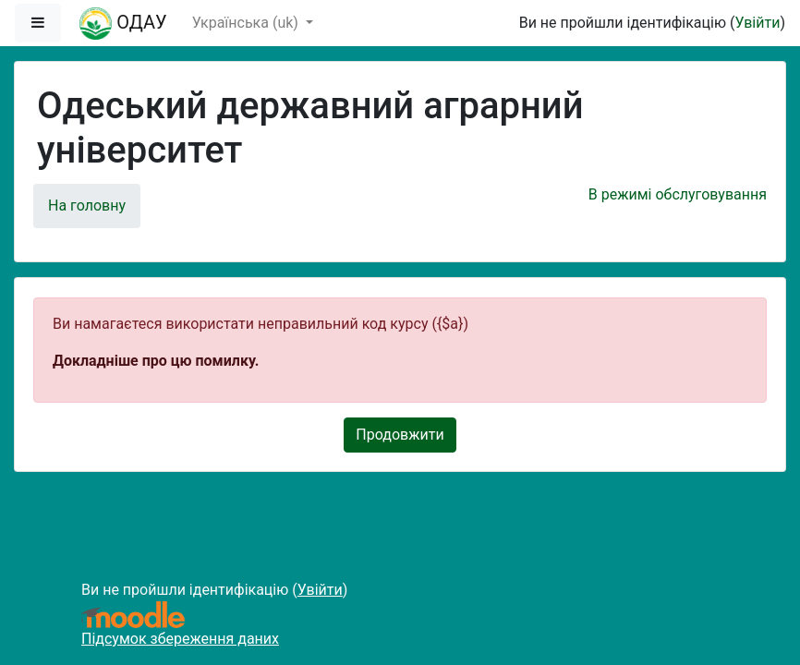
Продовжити (399, 434)
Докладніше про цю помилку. (156, 360)
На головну (87, 205)
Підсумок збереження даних (180, 638)
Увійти (757, 22)
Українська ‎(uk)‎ (247, 22)
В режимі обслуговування (677, 194)
